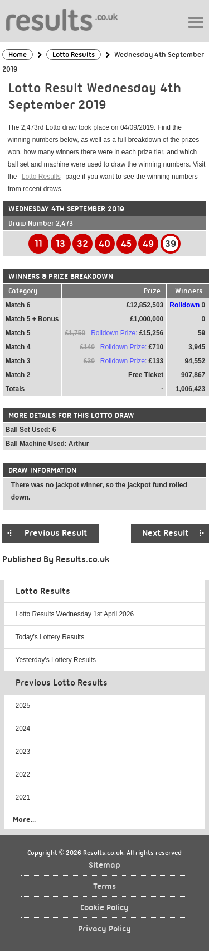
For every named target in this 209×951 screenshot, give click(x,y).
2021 (23, 797)
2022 (23, 774)
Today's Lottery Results (50, 637)
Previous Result (56, 533)
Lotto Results (41, 176)
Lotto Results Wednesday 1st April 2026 (75, 614)
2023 (23, 751)
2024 (23, 729)
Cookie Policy (104, 907)
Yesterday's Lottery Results (56, 660)
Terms (104, 886)
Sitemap (104, 865)
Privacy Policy (104, 929)
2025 (23, 706)
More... (24, 819)
